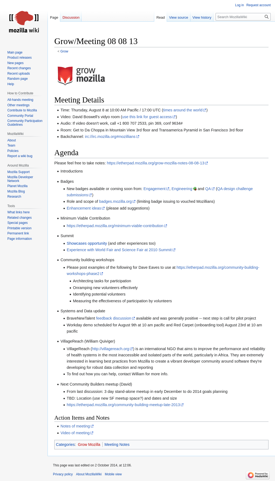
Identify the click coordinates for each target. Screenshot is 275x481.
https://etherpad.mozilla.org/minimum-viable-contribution (115, 226)
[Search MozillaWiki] (243, 17)
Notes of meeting (75, 426)
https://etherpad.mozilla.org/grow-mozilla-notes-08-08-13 (155, 163)
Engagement (154, 189)
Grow (64, 51)
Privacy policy (63, 474)
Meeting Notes (117, 444)
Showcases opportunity (87, 243)
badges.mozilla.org (115, 201)
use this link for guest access (147, 117)
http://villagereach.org (110, 349)
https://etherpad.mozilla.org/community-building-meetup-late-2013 (123, 405)
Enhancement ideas (84, 208)
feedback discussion (113, 318)
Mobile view (113, 474)
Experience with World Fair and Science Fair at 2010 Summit (119, 250)
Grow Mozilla (89, 444)
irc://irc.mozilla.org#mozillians (110, 136)
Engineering (182, 189)
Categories (65, 444)
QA (208, 189)
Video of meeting (75, 433)
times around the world (183, 110)
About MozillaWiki (89, 474)
